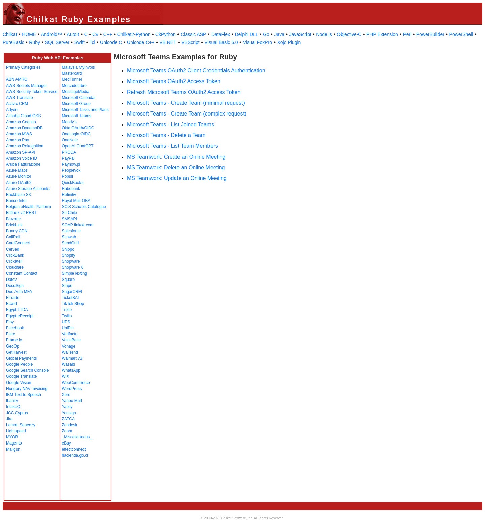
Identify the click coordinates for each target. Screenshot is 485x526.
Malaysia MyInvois (78, 67)
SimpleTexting (74, 273)
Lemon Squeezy (20, 425)
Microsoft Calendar (79, 97)
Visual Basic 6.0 (221, 42)
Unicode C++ (141, 42)
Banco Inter (16, 200)
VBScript (190, 42)
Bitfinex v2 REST (21, 212)
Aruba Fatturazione (23, 164)
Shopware (71, 261)
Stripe (67, 285)
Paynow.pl (71, 164)
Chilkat (10, 34)
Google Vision (18, 382)
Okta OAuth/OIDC (78, 128)
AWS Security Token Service (31, 91)
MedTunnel (72, 79)
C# (95, 34)
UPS (66, 322)
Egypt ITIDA (17, 309)
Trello (67, 309)
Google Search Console (27, 370)
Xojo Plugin (289, 42)
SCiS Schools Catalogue (84, 206)
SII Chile (69, 212)
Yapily (67, 406)
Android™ (51, 34)
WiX (65, 376)
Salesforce (71, 231)
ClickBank (15, 255)
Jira (9, 419)
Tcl (92, 42)
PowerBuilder (430, 34)
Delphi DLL (246, 34)
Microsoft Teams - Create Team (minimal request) (186, 103)
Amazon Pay (17, 140)
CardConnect (18, 243)
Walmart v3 (72, 358)
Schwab (69, 237)
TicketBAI (70, 297)
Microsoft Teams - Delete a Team (166, 135)
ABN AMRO (16, 79)
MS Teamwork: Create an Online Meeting (176, 157)
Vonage (69, 346)
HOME (29, 34)
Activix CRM (17, 103)
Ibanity (12, 400)
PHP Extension (382, 34)
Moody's (69, 122)
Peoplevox (71, 170)
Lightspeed (16, 431)
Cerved (12, 249)
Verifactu (70, 334)
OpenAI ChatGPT (78, 146)
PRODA (69, 152)
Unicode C (111, 42)
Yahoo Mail (72, 400)
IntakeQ (13, 406)
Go (266, 34)
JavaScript (300, 34)
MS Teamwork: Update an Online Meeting (177, 178)
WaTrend (70, 352)
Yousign (69, 412)
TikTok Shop (73, 303)
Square (68, 279)
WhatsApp (71, 370)
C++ (107, 34)
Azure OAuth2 (18, 182)
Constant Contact (21, 273)
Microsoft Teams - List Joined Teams (170, 124)
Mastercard (72, 73)
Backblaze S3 (18, 194)
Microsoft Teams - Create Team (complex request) (186, 114)
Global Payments (21, 358)
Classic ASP (193, 34)
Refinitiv (69, 194)
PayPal (68, 158)
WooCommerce (76, 382)
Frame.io (14, 340)
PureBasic (13, 42)
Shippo (68, 249)
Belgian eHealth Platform (28, 206)
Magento (14, 443)
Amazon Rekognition (24, 146)
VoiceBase (71, 340)
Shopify (68, 255)
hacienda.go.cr (75, 455)
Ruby (34, 42)
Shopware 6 (73, 267)
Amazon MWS (19, 134)
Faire (10, 334)
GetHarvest (16, 352)
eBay (66, 443)
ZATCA (68, 419)
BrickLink (14, 225)
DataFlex (220, 34)
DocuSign (15, 285)
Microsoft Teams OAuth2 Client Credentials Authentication (196, 70)
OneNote (70, 140)
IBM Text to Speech (23, 394)
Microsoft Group (76, 103)
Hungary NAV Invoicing (26, 388)
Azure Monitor (18, 176)
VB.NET (167, 42)
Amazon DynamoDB (24, 128)
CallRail (13, 237)
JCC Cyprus (17, 412)
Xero (66, 394)
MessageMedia (75, 91)
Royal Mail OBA (76, 200)
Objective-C (349, 34)
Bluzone (13, 219)
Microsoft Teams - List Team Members (172, 146)
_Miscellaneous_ (77, 437)
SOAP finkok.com (78, 225)
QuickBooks (73, 182)
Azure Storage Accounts (28, 188)
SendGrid (70, 243)
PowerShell (461, 34)
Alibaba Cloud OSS (23, 115)
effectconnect (74, 449)
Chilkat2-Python (134, 34)
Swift (79, 42)
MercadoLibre (74, 85)
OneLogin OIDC (76, 134)
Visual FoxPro (257, 42)
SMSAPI (69, 219)
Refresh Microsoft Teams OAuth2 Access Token (183, 92)
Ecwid (11, 303)
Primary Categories (23, 67)
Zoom (67, 431)
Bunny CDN (16, 231)
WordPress (72, 388)
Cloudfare (15, 267)
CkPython (165, 34)
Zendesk (69, 425)
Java (279, 34)
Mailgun (13, 449)
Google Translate (21, 376)
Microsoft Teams (76, 115)
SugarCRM (72, 291)
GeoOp (12, 346)
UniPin (68, 328)
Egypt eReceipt (19, 316)
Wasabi (68, 364)
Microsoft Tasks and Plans (85, 109)
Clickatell (14, 261)
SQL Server (57, 42)
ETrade (12, 297)
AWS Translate (19, 97)
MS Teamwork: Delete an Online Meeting (176, 167)
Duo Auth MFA (19, 291)
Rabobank (71, 188)
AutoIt (73, 34)
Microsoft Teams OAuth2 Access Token (173, 81)
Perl (407, 34)
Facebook (15, 328)
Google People (19, 364)
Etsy (10, 322)
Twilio (67, 316)
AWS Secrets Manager (26, 85)
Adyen (12, 109)
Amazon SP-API (20, 152)
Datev (11, 279)
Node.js (324, 34)
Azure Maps (17, 170)
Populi (67, 176)
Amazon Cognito (21, 122)
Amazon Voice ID (21, 158)
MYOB (12, 437)
